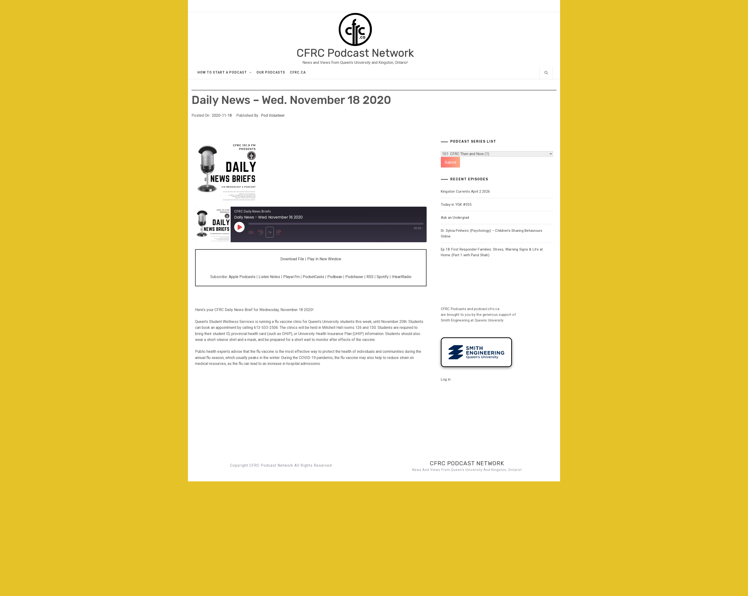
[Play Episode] (239, 227)
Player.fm (291, 277)
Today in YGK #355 (456, 204)
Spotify (383, 277)
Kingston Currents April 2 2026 (465, 191)
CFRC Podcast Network (355, 53)
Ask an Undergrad (455, 217)
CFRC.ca (298, 72)
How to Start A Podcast (224, 72)
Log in (446, 379)
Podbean (334, 277)
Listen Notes (269, 277)
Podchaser (354, 277)
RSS (370, 277)
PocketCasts (313, 277)
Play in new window (324, 259)
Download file (292, 259)
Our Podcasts (270, 72)
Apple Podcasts (242, 277)
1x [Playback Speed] (269, 232)
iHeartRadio (401, 277)
